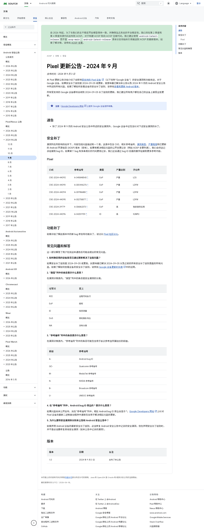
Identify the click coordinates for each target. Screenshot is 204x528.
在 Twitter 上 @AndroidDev (107, 504)
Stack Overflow (156, 522)
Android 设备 (81, 18)
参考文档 (111, 18)
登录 (199, 3)
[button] (16, 44)
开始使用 (21, 18)
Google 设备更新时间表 (111, 267)
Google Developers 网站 (72, 106)
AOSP (49, 56)
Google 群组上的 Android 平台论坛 (110, 517)
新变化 (6, 18)
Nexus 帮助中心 (156, 508)
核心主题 (49, 18)
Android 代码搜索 (47, 3)
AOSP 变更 (77, 43)
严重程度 (152, 144)
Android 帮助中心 (157, 499)
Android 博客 (101, 508)
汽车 (97, 18)
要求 (43, 504)
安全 (64, 56)
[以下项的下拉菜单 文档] (32, 3)
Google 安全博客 (102, 513)
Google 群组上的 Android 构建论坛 (110, 522)
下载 (43, 508)
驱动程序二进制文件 (50, 522)
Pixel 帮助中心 (156, 504)
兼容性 (64, 18)
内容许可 (68, 477)
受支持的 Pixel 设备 (91, 80)
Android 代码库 (48, 499)
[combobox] (150, 3)
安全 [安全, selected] (35, 18)
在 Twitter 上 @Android (105, 499)
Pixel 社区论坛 (111, 234)
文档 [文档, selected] (26, 3)
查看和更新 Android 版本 (126, 86)
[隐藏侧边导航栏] (34, 523)
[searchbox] (18, 27)
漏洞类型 (141, 144)
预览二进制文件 (48, 513)
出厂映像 (45, 517)
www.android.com (158, 513)
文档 (5, 11)
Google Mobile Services (160, 517)
